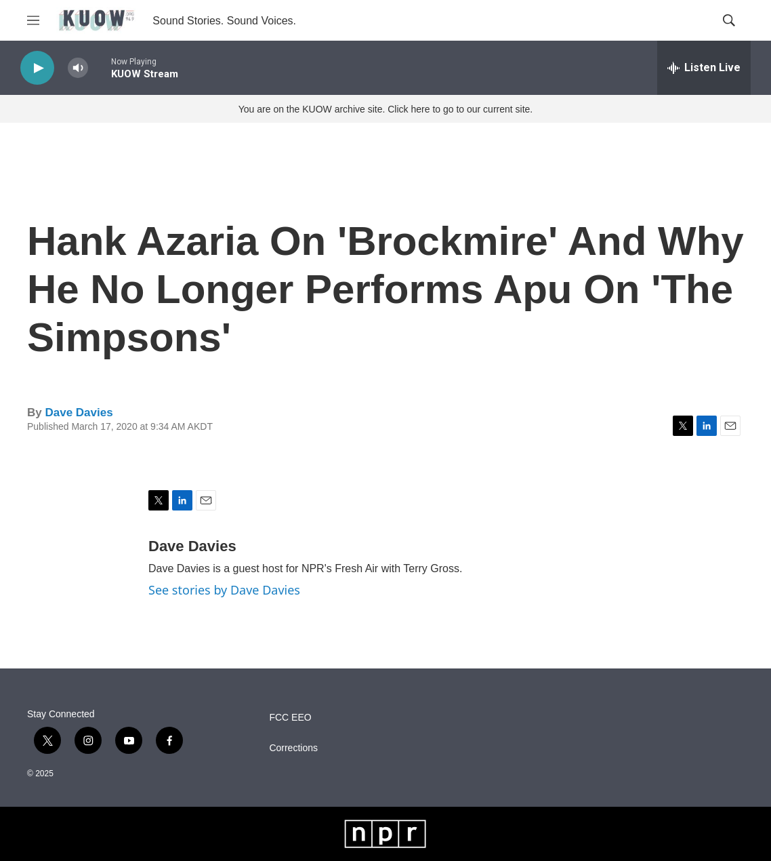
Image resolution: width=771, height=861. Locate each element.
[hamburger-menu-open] (33, 20)
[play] (37, 68)
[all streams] (704, 68)
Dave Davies (78, 412)
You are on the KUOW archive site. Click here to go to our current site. (385, 109)
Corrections (293, 748)
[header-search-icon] (729, 20)
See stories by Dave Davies (224, 590)
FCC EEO (290, 718)
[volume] (77, 68)
